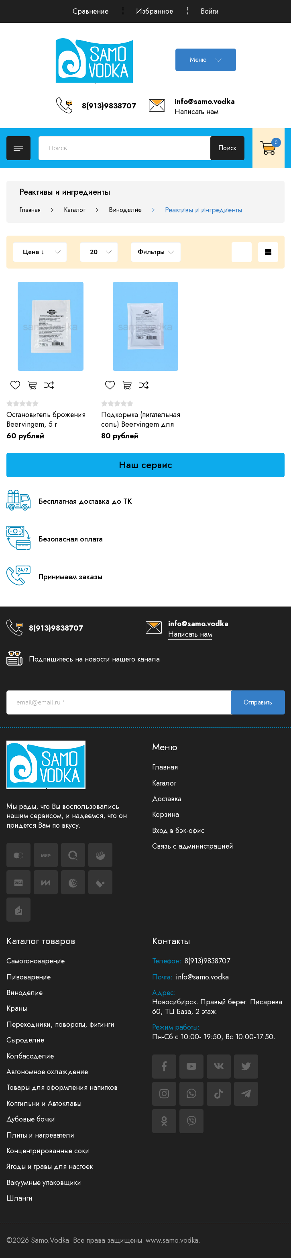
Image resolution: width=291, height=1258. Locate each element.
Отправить (258, 702)
